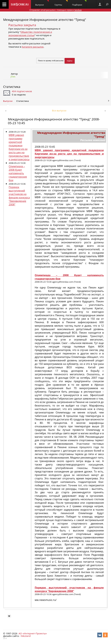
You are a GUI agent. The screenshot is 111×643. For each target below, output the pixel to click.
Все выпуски (59, 110)
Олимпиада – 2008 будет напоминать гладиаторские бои (18, 173)
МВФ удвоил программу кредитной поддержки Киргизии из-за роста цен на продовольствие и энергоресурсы (19, 147)
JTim (13, 76)
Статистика (11, 87)
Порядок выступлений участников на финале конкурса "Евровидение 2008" (19, 195)
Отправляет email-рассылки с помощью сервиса (55, 10)
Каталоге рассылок (33, 46)
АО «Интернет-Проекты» (33, 633)
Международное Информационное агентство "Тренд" (44, 20)
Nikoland (25, 635)
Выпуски (42, 3)
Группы (61, 3)
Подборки (79, 3)
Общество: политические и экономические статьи (30, 33)
